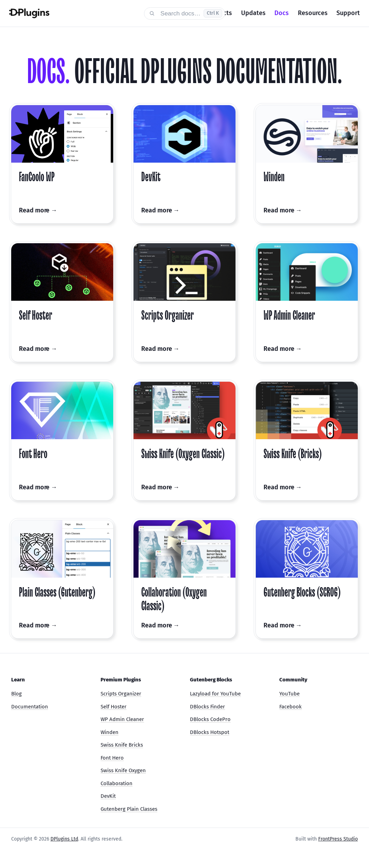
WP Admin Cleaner (122, 719)
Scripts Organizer (121, 694)
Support (348, 13)
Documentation (29, 706)
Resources (313, 13)
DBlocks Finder (207, 706)
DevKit (108, 796)
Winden (109, 732)
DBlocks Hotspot (209, 732)
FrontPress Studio (338, 839)
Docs (281, 13)
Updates (253, 13)
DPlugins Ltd (64, 839)
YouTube (289, 694)
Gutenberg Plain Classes (129, 809)
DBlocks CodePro (210, 719)
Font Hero (112, 758)
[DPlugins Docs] (72, 13)
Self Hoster (114, 706)
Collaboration (116, 783)
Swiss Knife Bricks (122, 745)
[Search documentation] (184, 13)
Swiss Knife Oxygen (123, 770)
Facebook (290, 706)
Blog (16, 694)
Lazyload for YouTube (215, 694)
